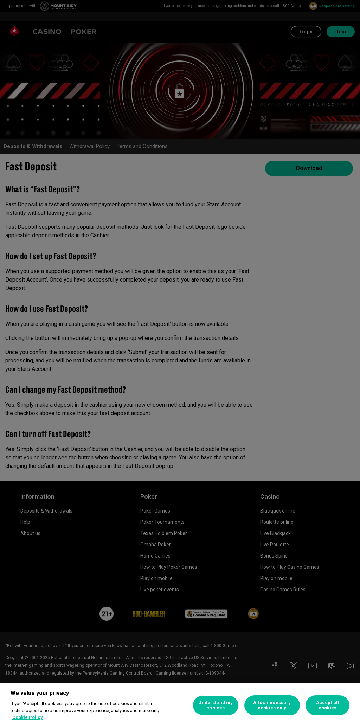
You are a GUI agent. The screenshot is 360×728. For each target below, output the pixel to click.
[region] (180, 705)
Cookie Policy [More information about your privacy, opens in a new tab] (27, 717)
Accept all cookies (327, 705)
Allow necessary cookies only (272, 705)
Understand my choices (215, 705)
